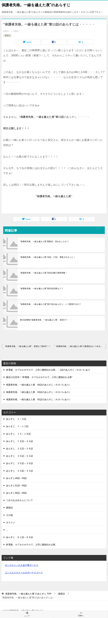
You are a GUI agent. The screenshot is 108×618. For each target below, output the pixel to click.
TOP (28, 593)
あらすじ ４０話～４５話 (19, 471)
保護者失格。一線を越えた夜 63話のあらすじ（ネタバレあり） (38, 392)
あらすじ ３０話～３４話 (19, 456)
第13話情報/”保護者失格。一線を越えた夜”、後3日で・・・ (46, 320)
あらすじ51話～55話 (16, 485)
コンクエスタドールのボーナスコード (24, 572)
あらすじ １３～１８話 (18, 434)
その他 (9, 515)
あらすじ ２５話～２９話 (19, 448)
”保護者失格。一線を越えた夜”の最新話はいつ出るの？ (80, 346)
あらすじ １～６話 (16, 419)
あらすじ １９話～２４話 (19, 441)
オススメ (10, 522)
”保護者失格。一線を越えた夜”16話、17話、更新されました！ (47, 257)
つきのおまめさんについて (19, 500)
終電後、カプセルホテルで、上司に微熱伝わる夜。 (32, 544)
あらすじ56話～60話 (16, 493)
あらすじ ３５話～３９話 (19, 463)
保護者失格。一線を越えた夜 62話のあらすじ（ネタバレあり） (38, 399)
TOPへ (81, 614)
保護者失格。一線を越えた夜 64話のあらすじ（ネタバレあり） (38, 384)
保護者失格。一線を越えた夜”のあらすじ (36, 4)
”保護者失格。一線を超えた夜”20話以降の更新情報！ (43, 273)
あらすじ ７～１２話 (17, 426)
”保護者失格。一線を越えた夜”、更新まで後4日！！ (28, 346)
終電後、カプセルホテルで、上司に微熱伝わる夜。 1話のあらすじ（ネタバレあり (48, 370)
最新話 (7, 35)
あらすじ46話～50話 (16, 478)
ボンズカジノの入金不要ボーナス (21, 565)
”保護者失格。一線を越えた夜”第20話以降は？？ (41, 288)
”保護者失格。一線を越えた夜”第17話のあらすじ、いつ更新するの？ (50, 304)
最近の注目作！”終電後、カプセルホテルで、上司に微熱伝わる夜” (39, 377)
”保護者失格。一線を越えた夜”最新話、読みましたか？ (44, 241)
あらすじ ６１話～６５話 (19, 537)
